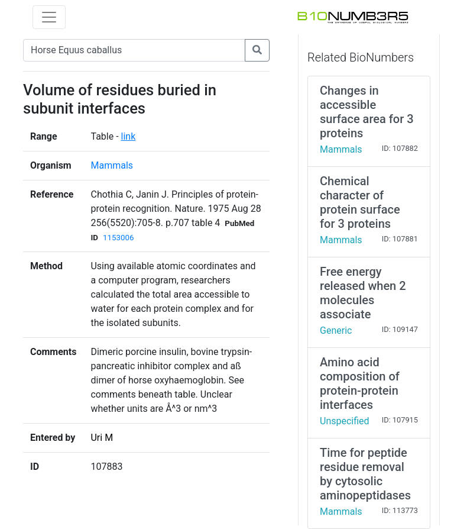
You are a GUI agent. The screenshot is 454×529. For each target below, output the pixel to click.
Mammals (111, 165)
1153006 (118, 237)
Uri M (101, 437)
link (128, 136)
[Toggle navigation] (49, 17)
